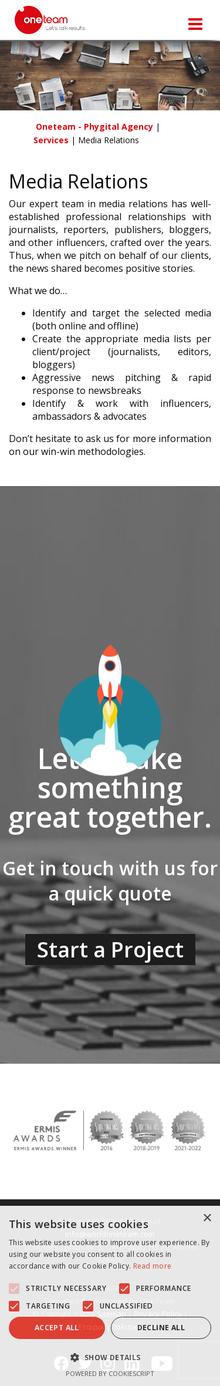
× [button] (206, 1218)
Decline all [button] (161, 1328)
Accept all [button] (57, 1328)
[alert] (110, 1296)
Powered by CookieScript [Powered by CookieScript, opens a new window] (110, 1373)
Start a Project (110, 949)
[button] (14, 1288)
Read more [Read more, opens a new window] (152, 1266)
